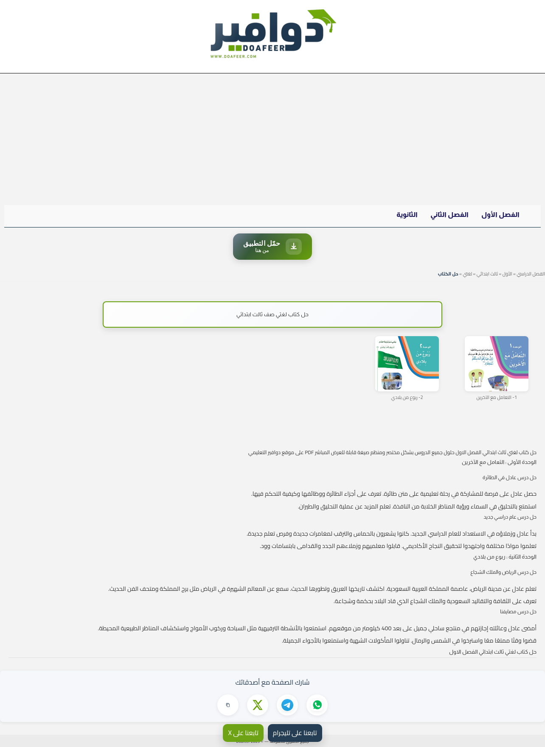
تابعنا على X (243, 733)
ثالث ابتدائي (487, 274)
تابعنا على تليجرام (295, 733)
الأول (507, 274)
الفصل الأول (500, 214)
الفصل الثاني (449, 214)
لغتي (467, 274)
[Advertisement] (272, 137)
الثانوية (407, 214)
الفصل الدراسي (531, 274)
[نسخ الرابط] (228, 705)
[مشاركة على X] (257, 705)
